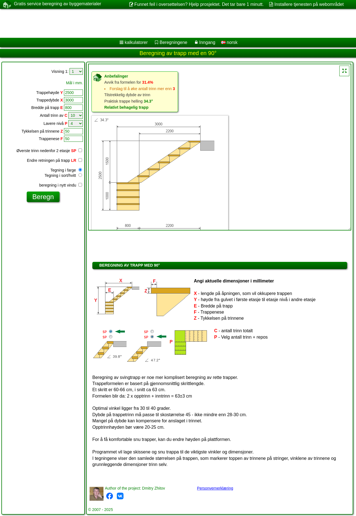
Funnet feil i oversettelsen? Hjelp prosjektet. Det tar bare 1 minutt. (199, 4)
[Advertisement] (169, 23)
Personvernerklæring (215, 488)
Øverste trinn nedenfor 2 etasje (46, 150)
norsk (229, 42)
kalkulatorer (136, 42)
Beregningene (173, 42)
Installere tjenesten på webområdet (309, 4)
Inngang (207, 42)
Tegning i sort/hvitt (63, 175)
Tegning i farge (66, 170)
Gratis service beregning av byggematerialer (57, 4)
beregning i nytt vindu (60, 185)
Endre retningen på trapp (54, 160)
